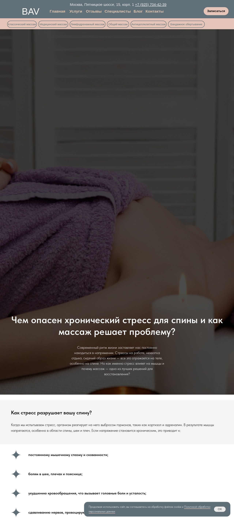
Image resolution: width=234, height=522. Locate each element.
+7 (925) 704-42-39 (151, 5)
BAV (30, 11)
